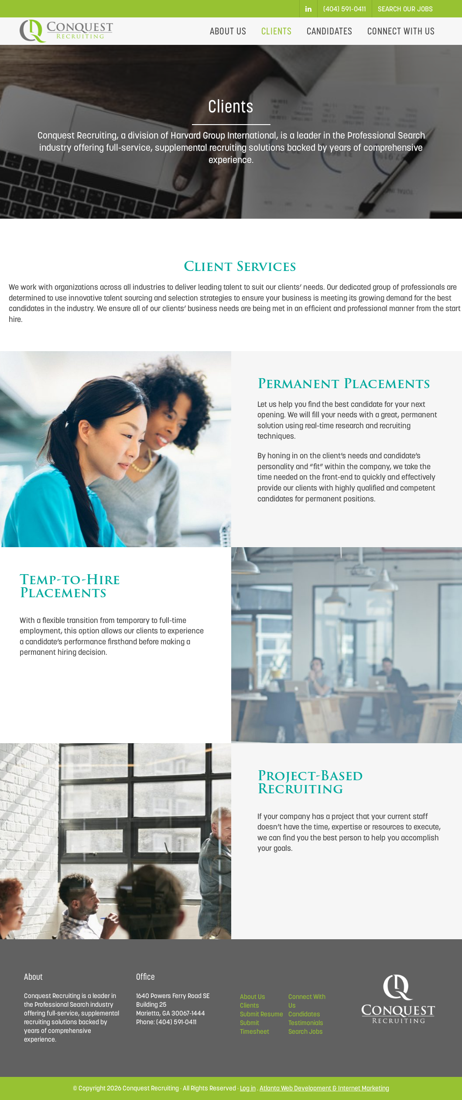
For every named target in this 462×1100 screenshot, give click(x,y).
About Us (252, 996)
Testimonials (305, 1023)
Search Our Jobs (405, 8)
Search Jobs (305, 1031)
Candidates (304, 1014)
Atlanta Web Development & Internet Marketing (324, 1088)
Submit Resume (261, 1014)
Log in (248, 1088)
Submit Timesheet (254, 1027)
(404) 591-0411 (344, 8)
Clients (249, 1005)
